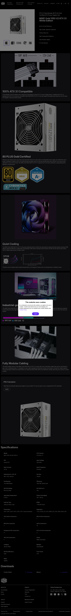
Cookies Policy (23, 310)
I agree (35, 313)
